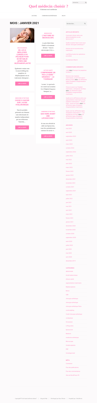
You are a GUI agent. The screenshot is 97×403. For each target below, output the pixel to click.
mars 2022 (69, 167)
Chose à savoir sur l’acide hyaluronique (22, 102)
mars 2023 (69, 144)
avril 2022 (69, 163)
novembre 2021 (71, 183)
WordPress (79, 398)
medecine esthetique (22, 98)
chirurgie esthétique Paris (73, 306)
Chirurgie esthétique (49, 15)
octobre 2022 (70, 148)
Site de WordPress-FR (72, 375)
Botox (67, 291)
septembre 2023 (71, 136)
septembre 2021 (71, 191)
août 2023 (69, 140)
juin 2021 (69, 202)
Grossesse (69, 322)
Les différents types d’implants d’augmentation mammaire (76, 81)
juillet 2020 (69, 245)
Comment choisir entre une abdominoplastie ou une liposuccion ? (74, 37)
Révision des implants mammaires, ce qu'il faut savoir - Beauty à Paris (76, 77)
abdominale (69, 271)
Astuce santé (48, 70)
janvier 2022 (69, 175)
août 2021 (69, 194)
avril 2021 (69, 210)
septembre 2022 (71, 152)
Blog (63, 15)
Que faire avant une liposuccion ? (48, 116)
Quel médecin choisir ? (48, 6)
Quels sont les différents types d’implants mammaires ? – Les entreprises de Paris (75, 112)
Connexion (69, 363)
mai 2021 (69, 206)
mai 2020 (69, 253)
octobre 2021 (70, 187)
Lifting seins (69, 326)
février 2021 (69, 218)
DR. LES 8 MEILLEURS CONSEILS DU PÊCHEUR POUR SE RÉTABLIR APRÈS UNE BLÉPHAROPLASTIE (23, 56)
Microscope (48, 33)
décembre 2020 (71, 226)
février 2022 (69, 171)
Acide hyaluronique (71, 275)
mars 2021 (69, 214)
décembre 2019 (71, 261)
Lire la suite (22, 83)
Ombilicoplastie (70, 345)
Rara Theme (62, 398)
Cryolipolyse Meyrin (72, 60)
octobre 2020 (70, 233)
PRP (67, 349)
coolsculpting (70, 310)
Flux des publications (72, 367)
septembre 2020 (71, 237)
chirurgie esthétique (72, 298)
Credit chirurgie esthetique (74, 314)
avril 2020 (69, 257)
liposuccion (69, 329)
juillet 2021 (69, 198)
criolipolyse (69, 318)
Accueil (34, 15)
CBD (67, 294)
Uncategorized (22, 48)
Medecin (68, 333)
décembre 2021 (71, 179)
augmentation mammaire (73, 283)
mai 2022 (69, 159)
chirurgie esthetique (48, 111)
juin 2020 (69, 249)
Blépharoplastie (70, 287)
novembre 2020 (71, 229)
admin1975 (27, 39)
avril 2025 (69, 132)
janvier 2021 (69, 222)
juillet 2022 (69, 156)
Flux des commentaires (73, 371)
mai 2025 (69, 128)
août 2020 (69, 241)
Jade (67, 70)
